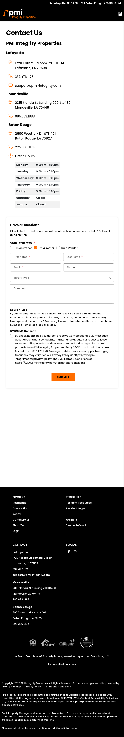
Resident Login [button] (75, 508)
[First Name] (35, 257)
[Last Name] (88, 257)
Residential (20, 503)
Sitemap (16, 673)
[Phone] (88, 267)
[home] (19, 14)
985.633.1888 (25, 116)
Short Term (20, 525)
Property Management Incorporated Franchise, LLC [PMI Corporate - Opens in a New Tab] (75, 643)
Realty (17, 514)
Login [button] (16, 531)
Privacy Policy (33, 673)
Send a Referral (76, 525)
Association (20, 508)
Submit (63, 377)
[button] (69, 552)
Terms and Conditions (58, 673)
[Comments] (62, 294)
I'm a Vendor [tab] (69, 248)
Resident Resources (79, 503)
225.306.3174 (112, 3)
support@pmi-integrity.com (38, 85)
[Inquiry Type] (62, 278)
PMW (4, 673)
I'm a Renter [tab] (46, 248)
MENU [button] (120, 14)
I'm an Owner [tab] (23, 248)
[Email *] (35, 267)
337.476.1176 (75, 3)
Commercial (21, 520)
